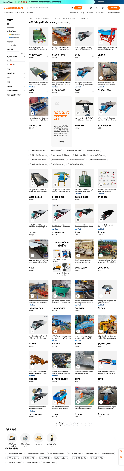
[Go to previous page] (56, 424)
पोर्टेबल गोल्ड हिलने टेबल (96, 458)
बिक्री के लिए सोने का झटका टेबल (38, 155)
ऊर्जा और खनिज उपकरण (60, 18)
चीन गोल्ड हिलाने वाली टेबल (97, 155)
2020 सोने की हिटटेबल (74, 453)
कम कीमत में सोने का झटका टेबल (38, 164)
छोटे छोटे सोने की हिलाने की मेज (73, 151)
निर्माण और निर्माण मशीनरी (43, 18)
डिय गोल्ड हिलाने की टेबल (79, 155)
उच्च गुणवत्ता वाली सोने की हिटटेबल (60, 155)
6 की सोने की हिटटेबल (91, 453)
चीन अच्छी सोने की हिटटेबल (92, 151)
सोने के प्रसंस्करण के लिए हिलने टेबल (35, 453)
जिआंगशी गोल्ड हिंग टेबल (31, 462)
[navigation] (15, 221)
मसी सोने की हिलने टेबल (57, 164)
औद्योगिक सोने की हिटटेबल (14, 462)
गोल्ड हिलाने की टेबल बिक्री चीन (38, 160)
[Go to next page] (90, 424)
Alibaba (31, 18)
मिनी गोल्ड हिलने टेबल (13, 458)
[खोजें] (78, 7)
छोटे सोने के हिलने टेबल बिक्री (37, 151)
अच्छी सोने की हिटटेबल (107, 453)
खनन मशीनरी (73, 18)
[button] (72, 8)
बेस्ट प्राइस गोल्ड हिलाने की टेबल (75, 160)
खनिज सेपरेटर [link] (84, 18)
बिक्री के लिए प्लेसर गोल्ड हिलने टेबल (97, 160)
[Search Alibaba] (49, 8)
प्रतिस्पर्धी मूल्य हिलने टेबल (61, 458)
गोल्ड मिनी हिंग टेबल (44, 458)
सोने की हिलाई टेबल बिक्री (57, 160)
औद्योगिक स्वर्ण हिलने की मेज (75, 164)
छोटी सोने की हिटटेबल (55, 151)
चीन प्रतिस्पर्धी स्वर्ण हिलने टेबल (56, 453)
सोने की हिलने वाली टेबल (48, 462)
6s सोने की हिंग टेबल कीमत (79, 458)
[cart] (97, 8)
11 (85, 423)
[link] (121, 451)
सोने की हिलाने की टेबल (29, 458)
